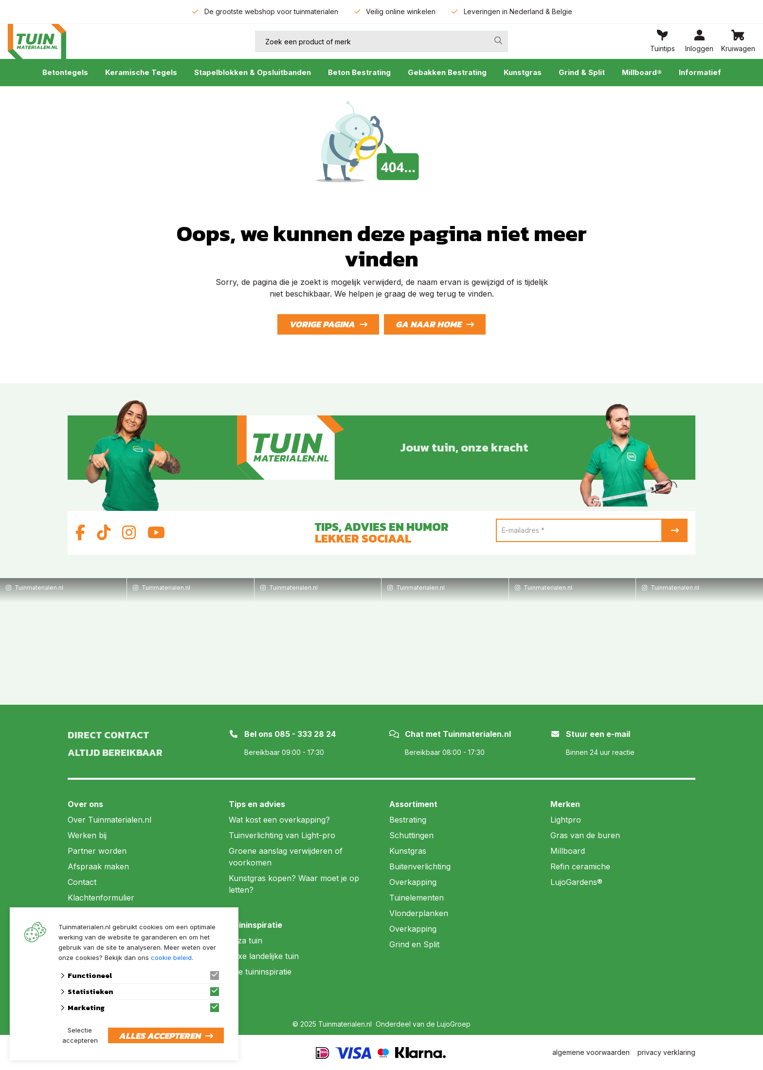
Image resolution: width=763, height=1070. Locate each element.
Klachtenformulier (101, 897)
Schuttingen (411, 835)
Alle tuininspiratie (260, 971)
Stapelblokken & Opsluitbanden (252, 72)
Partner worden (97, 851)
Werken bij (87, 835)
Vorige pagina (322, 324)
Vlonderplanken (418, 913)
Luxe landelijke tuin (264, 956)
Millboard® (642, 72)
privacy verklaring (666, 1052)
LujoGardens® (576, 882)
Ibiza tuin (245, 940)
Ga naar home (428, 324)
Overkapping (412, 882)
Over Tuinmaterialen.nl (109, 820)
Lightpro (565, 820)
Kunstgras (523, 72)
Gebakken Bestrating (447, 72)
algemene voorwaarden (591, 1052)
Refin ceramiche (580, 866)
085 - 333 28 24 (305, 734)
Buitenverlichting (420, 866)
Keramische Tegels (141, 72)
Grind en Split (414, 944)
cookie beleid (171, 957)
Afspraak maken (98, 866)
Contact (82, 882)
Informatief (700, 72)
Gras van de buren (585, 835)
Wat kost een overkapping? (279, 820)
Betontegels (65, 72)
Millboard (567, 851)
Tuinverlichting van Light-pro (282, 835)
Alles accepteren (159, 1035)
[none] (498, 40)
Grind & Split (582, 72)
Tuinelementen (416, 897)
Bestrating (407, 820)
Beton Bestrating (359, 72)
